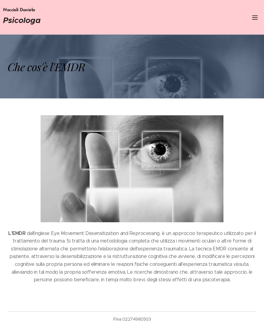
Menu (255, 17)
